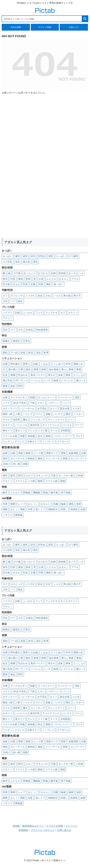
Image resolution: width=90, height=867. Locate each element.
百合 (5, 329)
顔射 (17, 312)
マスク (39, 414)
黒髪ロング (52, 453)
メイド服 (42, 430)
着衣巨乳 (35, 425)
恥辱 (46, 352)
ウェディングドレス (13, 441)
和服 (22, 436)
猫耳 (5, 475)
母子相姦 (65, 492)
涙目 (38, 352)
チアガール (63, 441)
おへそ (72, 273)
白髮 (83, 453)
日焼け (6, 464)
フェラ (39, 312)
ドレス (31, 430)
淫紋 (77, 397)
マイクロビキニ (18, 397)
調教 (5, 509)
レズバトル (67, 380)
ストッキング (38, 419)
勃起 (12, 386)
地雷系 (16, 419)
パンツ (66, 403)
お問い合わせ (64, 830)
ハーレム (35, 380)
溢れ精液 (54, 369)
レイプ (21, 504)
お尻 (41, 278)
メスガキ (30, 295)
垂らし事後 (67, 369)
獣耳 (20, 475)
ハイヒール (21, 425)
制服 (32, 397)
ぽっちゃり (29, 273)
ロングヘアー (77, 458)
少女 (48, 295)
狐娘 (40, 481)
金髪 (5, 453)
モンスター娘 (66, 475)
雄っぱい (58, 284)
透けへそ (81, 380)
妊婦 (53, 273)
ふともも (51, 278)
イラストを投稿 (54, 826)
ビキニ (41, 403)
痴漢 (55, 380)
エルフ (29, 475)
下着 (32, 403)
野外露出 (15, 364)
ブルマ (78, 436)
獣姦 (45, 492)
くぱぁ (44, 364)
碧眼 (25, 464)
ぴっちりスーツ (46, 397)
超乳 (25, 256)
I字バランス (21, 380)
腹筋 (20, 278)
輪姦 (63, 504)
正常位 (26, 341)
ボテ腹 (17, 273)
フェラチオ (51, 312)
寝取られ (78, 364)
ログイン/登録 (44, 27)
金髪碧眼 (73, 453)
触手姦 (54, 492)
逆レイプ (40, 509)
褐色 (40, 458)
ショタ (56, 295)
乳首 (25, 284)
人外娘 (79, 475)
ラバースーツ (64, 397)
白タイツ (7, 425)
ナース (53, 430)
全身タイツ (33, 441)
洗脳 (55, 504)
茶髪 (65, 458)
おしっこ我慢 (17, 509)
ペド (12, 301)
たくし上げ (79, 375)
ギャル (6, 419)
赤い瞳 (16, 464)
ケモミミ (7, 481)
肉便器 (74, 509)
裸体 (68, 375)
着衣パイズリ (38, 375)
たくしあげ (57, 364)
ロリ (5, 295)
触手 (5, 492)
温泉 (60, 375)
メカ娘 (31, 481)
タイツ (53, 408)
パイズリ (7, 312)
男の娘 (66, 295)
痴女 (28, 369)
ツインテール (53, 458)
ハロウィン (54, 403)
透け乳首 (7, 380)
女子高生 (42, 408)
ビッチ (46, 380)
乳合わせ (23, 375)
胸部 (48, 284)
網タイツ (7, 430)
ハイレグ (28, 414)
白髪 (12, 453)
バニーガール (27, 408)
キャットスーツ (56, 419)
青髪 (63, 453)
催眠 (71, 504)
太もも (16, 284)
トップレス (48, 441)
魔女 (25, 419)
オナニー (73, 312)
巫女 (40, 436)
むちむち (43, 273)
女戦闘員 (65, 430)
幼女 (40, 295)
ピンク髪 (38, 453)
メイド (6, 403)
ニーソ (71, 419)
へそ (81, 273)
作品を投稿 (16, 27)
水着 (5, 397)
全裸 (5, 364)
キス (62, 312)
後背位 (16, 341)
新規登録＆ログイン (33, 826)
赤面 (23, 352)
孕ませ (51, 375)
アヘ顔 (14, 352)
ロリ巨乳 (7, 261)
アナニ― (7, 318)
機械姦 (36, 492)
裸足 (68, 414)
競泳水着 (64, 408)
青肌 (5, 458)
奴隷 (83, 509)
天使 (53, 475)
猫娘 (62, 481)
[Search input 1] (42, 18)
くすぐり (7, 515)
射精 (43, 369)
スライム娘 (51, 481)
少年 (5, 301)
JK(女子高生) (20, 403)
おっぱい (7, 256)
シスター (78, 414)
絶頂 (30, 352)
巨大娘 (6, 284)
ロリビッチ (16, 295)
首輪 (48, 414)
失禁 (30, 509)
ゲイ (12, 329)
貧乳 (50, 256)
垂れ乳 (26, 261)
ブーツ (78, 425)
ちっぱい (61, 256)
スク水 (76, 408)
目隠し (64, 509)
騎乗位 (6, 341)
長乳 (17, 261)
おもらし (45, 504)
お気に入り (74, 27)
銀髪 (28, 453)
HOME (16, 826)
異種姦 (26, 492)
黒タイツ (20, 430)
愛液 (5, 386)
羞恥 (5, 352)
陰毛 (5, 278)
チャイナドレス (51, 425)
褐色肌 (31, 458)
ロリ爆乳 (73, 256)
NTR (68, 364)
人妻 (17, 414)
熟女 (20, 301)
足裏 (33, 284)
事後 (78, 369)
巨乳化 (42, 256)
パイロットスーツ (62, 436)
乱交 (5, 375)
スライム (20, 481)
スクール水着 (10, 436)
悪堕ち (26, 364)
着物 (48, 436)
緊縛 (12, 504)
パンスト (67, 425)
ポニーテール (17, 458)
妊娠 (35, 364)
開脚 (12, 375)
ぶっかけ (28, 312)
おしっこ (33, 504)
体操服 (31, 436)
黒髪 (20, 453)
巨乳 (33, 256)
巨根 (40, 284)
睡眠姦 (18, 515)
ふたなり (15, 492)
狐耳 (12, 475)
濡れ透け (13, 369)
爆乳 (17, 256)
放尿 (78, 504)
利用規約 (23, 830)
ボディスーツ (10, 408)
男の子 (77, 295)
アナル (75, 278)
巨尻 (12, 278)
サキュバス (42, 475)
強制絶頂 (52, 509)
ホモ (20, 329)
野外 (20, 386)
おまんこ (64, 278)
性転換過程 (42, 329)
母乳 (35, 261)
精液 (36, 369)
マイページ (71, 826)
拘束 (5, 504)
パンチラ (58, 414)
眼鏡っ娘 (7, 414)
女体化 (29, 329)
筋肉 (28, 278)
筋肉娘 (62, 273)
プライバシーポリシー (43, 830)
